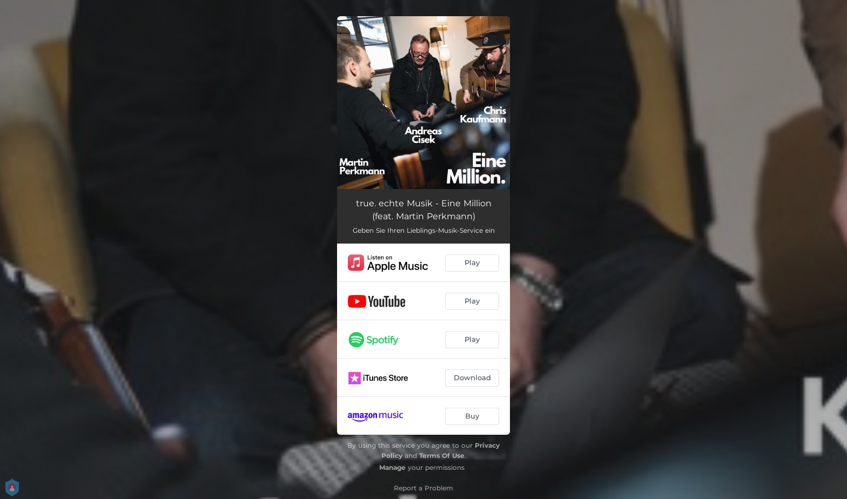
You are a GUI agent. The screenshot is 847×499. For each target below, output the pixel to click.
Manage (392, 467)
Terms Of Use (442, 455)
